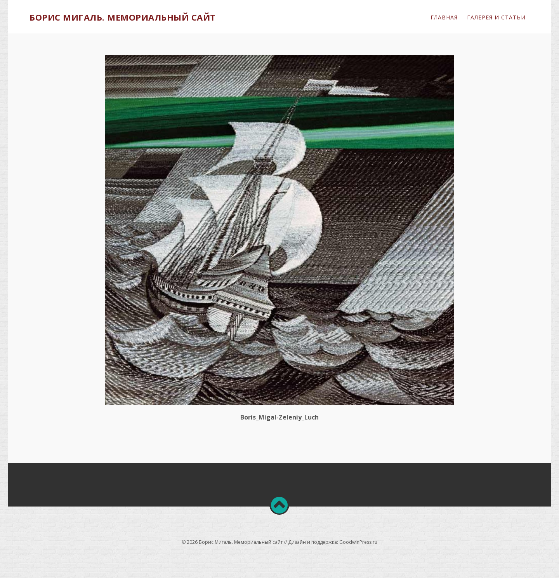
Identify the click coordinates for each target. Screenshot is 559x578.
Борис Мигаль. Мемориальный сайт (123, 17)
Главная (444, 17)
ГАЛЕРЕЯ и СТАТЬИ (496, 17)
